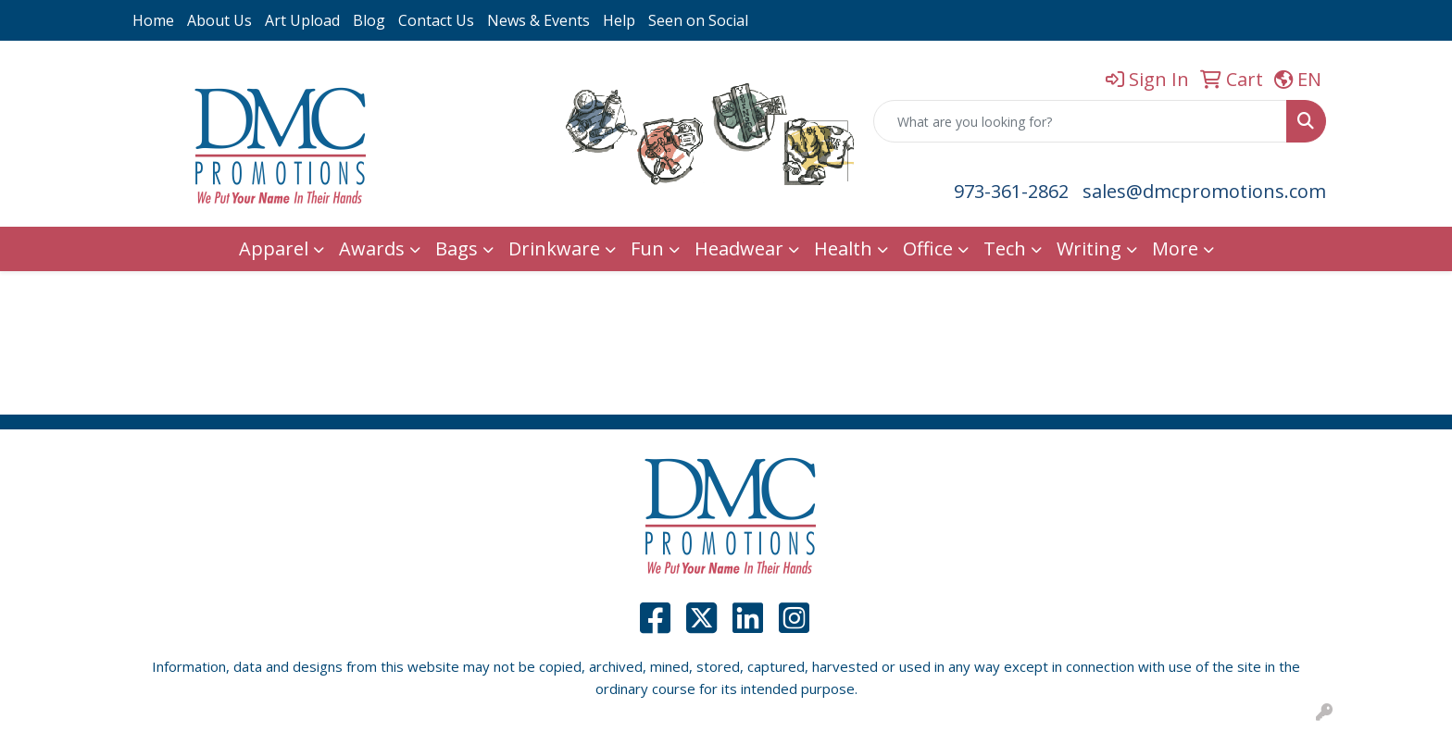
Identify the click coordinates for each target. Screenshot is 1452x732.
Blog (369, 20)
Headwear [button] (739, 248)
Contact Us (436, 20)
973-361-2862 (1011, 191)
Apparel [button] (273, 248)
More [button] (1175, 248)
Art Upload (302, 20)
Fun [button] (647, 248)
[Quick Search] (1080, 121)
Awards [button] (372, 248)
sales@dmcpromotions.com (1204, 191)
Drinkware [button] (554, 248)
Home (153, 20)
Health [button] (843, 248)
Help (619, 20)
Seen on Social (698, 20)
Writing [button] (1089, 248)
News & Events (538, 20)
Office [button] (928, 248)
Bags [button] (456, 248)
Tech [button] (1004, 248)
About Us (219, 20)
